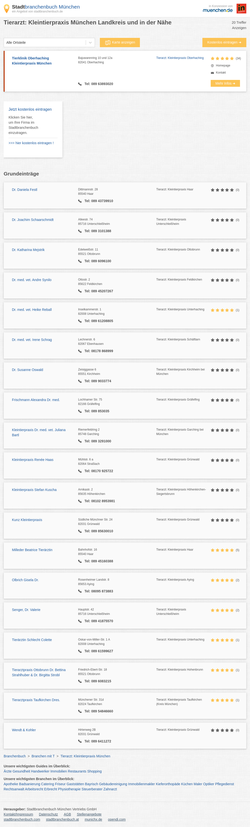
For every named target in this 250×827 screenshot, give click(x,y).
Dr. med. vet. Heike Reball (32, 310)
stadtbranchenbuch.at (62, 819)
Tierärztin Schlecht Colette (32, 640)
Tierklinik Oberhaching (42, 61)
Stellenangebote (89, 814)
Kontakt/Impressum (18, 814)
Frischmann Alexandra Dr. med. (36, 400)
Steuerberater (92, 789)
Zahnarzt (110, 789)
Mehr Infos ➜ (225, 83)
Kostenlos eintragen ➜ (224, 42)
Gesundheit (21, 771)
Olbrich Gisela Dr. (25, 580)
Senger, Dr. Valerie (26, 610)
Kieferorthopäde (168, 784)
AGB (67, 814)
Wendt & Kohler (24, 730)
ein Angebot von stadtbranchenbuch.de (37, 11)
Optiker (208, 784)
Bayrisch (91, 784)
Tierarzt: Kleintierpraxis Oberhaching (180, 58)
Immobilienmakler (141, 784)
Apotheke (11, 784)
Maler (198, 784)
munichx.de (93, 819)
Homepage (223, 65)
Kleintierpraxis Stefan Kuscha (34, 490)
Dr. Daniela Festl (24, 190)
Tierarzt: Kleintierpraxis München (85, 756)
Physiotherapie (69, 789)
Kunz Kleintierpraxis (27, 520)
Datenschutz (48, 814)
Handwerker (40, 771)
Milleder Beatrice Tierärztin (32, 550)
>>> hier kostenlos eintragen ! (31, 143)
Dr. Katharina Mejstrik (28, 250)
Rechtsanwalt (14, 789)
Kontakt (221, 72)
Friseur (60, 784)
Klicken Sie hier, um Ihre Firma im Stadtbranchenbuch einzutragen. (23, 125)
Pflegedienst (224, 784)
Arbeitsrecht (34, 789)
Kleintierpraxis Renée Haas (32, 460)
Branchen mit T (42, 756)
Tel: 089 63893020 (98, 84)
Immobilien (58, 771)
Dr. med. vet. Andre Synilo (32, 280)
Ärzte (8, 771)
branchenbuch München (46, 7)
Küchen (187, 784)
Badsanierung (29, 784)
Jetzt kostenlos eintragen (30, 109)
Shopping (94, 771)
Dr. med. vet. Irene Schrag (32, 340)
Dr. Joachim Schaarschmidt (32, 220)
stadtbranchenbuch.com (22, 819)
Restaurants (77, 771)
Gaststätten (75, 784)
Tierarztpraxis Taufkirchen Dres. (36, 700)
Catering (47, 784)
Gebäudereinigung (113, 784)
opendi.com (116, 819)
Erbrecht (50, 789)
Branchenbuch (15, 756)
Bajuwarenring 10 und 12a (117, 60)
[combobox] (6, 42)
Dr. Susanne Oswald (27, 370)
